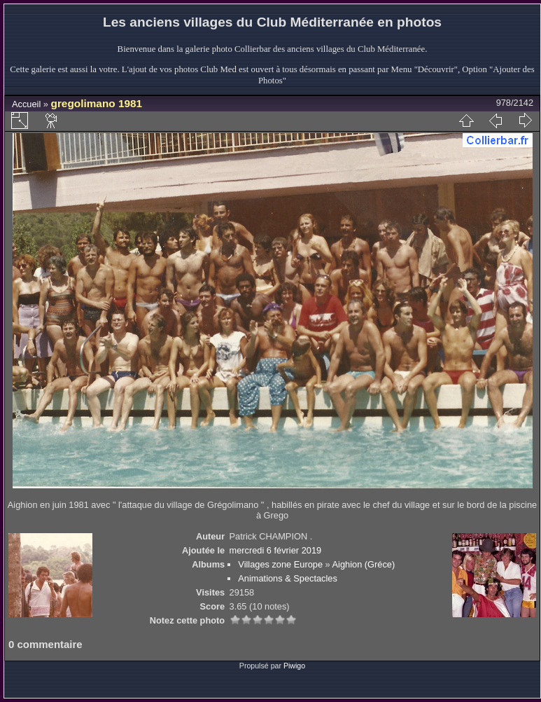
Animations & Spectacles (287, 578)
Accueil (26, 104)
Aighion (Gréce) (363, 564)
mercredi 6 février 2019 (276, 550)
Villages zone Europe (280, 564)
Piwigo (294, 665)
